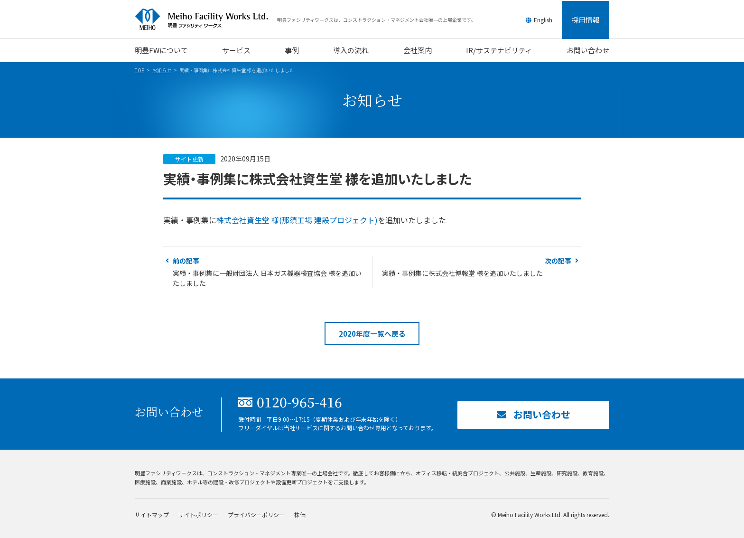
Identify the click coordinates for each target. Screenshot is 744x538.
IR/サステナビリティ (499, 50)
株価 (300, 514)
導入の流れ (351, 50)
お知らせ (161, 70)
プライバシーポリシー (256, 514)
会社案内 (417, 50)
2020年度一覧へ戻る (372, 334)
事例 (292, 50)
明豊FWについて (161, 50)
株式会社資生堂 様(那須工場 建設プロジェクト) (297, 220)
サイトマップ (152, 514)
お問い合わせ (588, 50)
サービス (236, 50)
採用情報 (585, 20)
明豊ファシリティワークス (206, 19)
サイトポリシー (198, 514)
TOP (139, 70)
